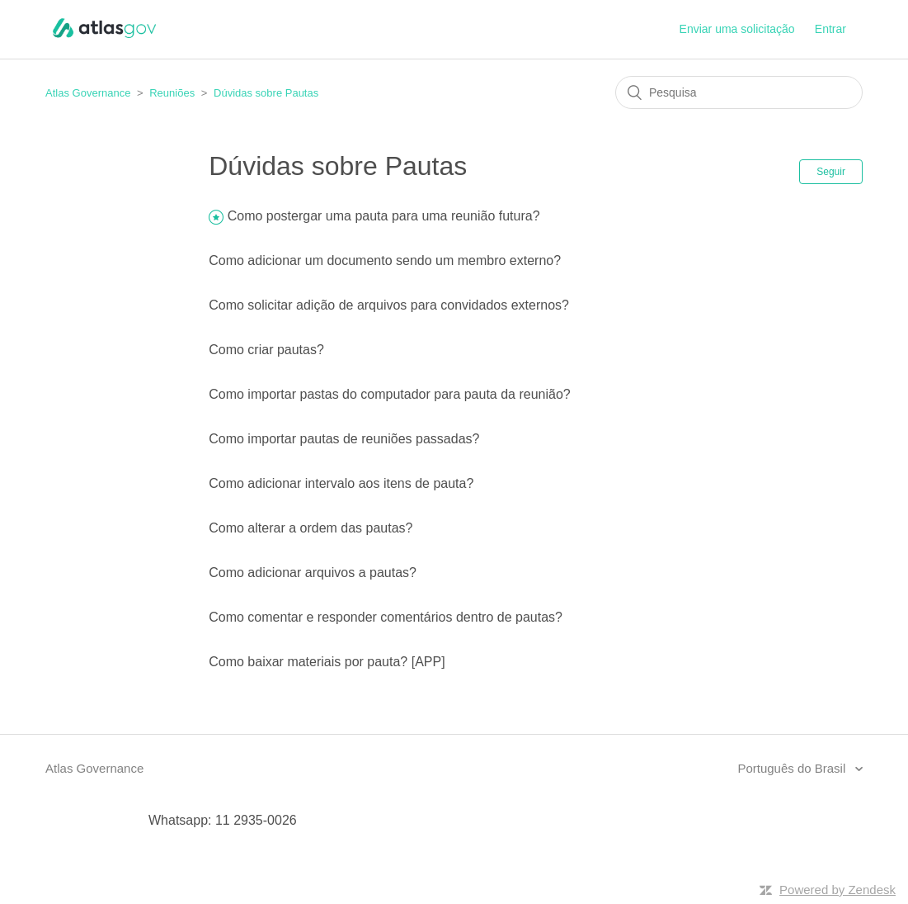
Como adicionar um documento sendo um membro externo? (385, 260)
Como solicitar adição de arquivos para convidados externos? (389, 305)
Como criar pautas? (266, 350)
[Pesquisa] (739, 92)
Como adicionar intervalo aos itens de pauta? (341, 483)
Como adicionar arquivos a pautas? (312, 573)
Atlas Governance (87, 93)
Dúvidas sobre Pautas (266, 93)
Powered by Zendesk (837, 890)
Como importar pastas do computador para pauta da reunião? (389, 394)
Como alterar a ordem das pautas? (310, 528)
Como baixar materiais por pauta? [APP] (327, 662)
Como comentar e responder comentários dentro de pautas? (385, 617)
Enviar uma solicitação (737, 28)
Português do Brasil (793, 768)
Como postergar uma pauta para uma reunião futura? (384, 216)
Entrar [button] (830, 28)
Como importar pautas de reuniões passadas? (344, 439)
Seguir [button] (830, 171)
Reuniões (172, 93)
